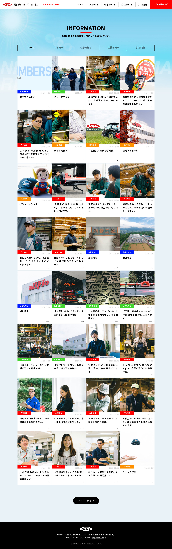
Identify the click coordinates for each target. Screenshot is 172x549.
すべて (80, 4)
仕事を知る (110, 4)
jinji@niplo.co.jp (99, 537)
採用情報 (142, 4)
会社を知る (127, 4)
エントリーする (161, 4)
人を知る (94, 4)
